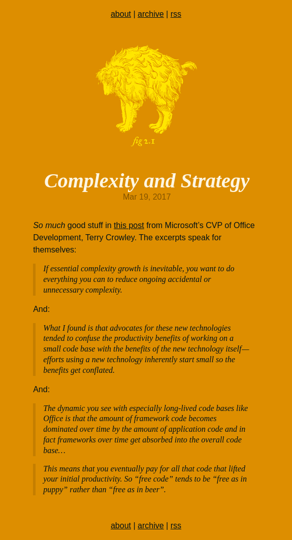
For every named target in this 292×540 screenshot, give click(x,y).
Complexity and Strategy (146, 180)
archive (151, 14)
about (121, 14)
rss (176, 14)
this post (129, 225)
